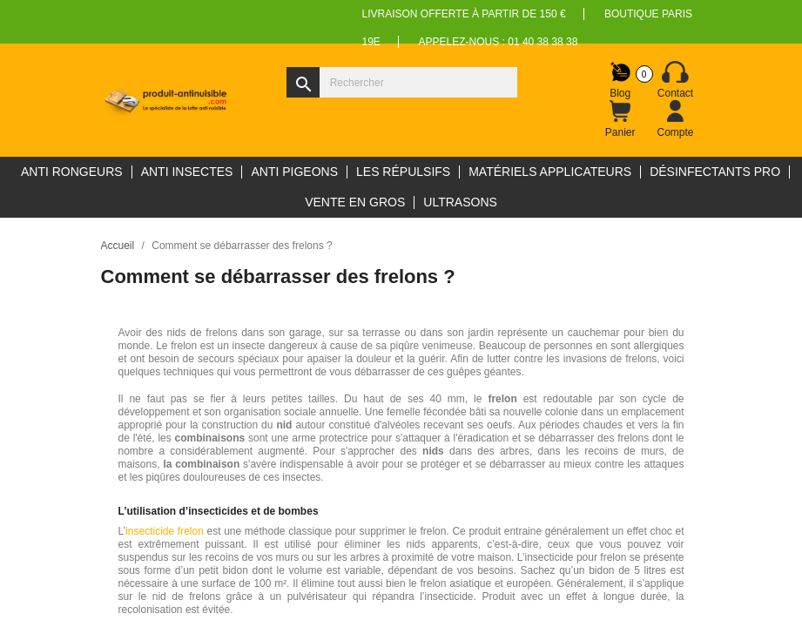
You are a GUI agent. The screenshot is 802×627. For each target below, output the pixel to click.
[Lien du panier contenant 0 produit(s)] (620, 119)
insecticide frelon (164, 531)
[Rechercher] (401, 82)
